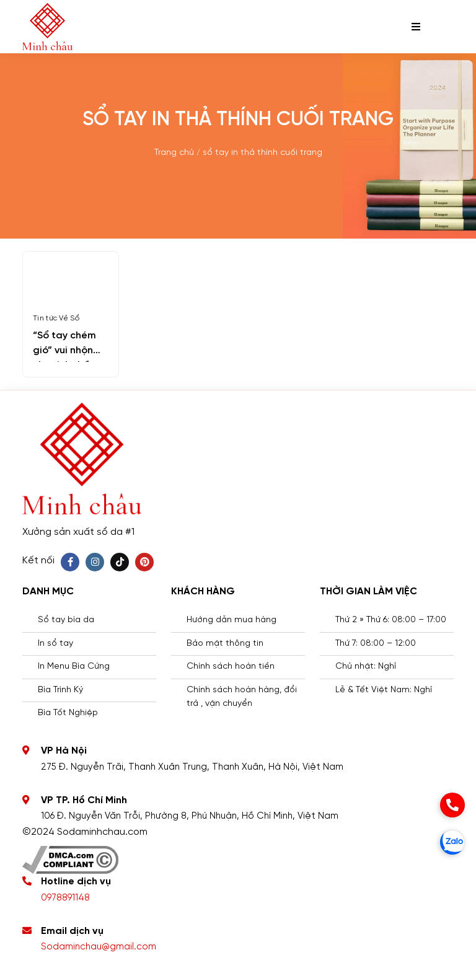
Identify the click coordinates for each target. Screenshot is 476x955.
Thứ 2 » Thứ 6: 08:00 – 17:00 (390, 620)
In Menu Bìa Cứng (74, 666)
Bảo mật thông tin (225, 643)
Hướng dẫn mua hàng (231, 620)
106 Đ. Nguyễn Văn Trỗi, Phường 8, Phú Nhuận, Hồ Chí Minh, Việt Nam (189, 816)
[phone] (452, 805)
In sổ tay (55, 643)
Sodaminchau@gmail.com (98, 947)
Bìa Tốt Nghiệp (68, 713)
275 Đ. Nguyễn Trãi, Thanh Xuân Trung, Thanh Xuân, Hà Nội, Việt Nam (192, 767)
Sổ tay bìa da (66, 620)
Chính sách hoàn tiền (231, 666)
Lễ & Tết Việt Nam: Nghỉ (383, 690)
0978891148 (65, 898)
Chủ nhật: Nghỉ (365, 666)
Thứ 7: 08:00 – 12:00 (375, 643)
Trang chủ (174, 152)
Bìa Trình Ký (60, 690)
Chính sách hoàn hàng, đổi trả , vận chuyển (242, 696)
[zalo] (452, 842)
